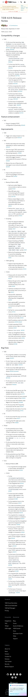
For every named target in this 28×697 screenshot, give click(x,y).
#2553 (21, 318)
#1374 (10, 206)
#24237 (20, 137)
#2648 (13, 538)
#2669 (20, 322)
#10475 (8, 147)
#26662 (14, 384)
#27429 (20, 91)
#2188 (15, 344)
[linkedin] (14, 674)
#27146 (18, 76)
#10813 (23, 398)
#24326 (12, 49)
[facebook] (17, 674)
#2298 (18, 592)
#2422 (22, 483)
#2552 (18, 524)
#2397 (10, 278)
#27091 (21, 113)
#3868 (16, 422)
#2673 (14, 552)
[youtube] (15, 677)
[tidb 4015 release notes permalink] (9, 21)
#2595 (16, 322)
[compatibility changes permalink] (21, 35)
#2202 (15, 546)
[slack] (20, 674)
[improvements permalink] (14, 129)
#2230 (21, 512)
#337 (14, 229)
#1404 (24, 269)
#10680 (21, 402)
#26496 (10, 68)
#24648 (16, 371)
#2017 (20, 503)
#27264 (8, 378)
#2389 (17, 571)
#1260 (10, 586)
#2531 (10, 307)
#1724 (13, 312)
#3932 (15, 176)
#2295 (10, 300)
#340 (9, 257)
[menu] (3, 2)
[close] (25, 685)
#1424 (20, 215)
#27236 (15, 83)
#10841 (20, 153)
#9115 (21, 410)
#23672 (12, 358)
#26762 (19, 105)
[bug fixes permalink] (10, 348)
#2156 (23, 338)
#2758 (10, 565)
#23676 (12, 371)
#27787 (13, 196)
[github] (7, 674)
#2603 (10, 579)
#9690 (22, 406)
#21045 (8, 47)
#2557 (22, 518)
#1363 (13, 189)
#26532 (10, 62)
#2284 (13, 286)
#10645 (23, 125)
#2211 (12, 292)
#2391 (10, 491)
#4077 (18, 418)
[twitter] (10, 674)
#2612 (22, 532)
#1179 (23, 394)
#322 (22, 238)
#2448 (8, 167)
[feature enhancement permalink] (21, 117)
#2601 (15, 328)
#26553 (20, 365)
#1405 (21, 470)
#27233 (15, 99)
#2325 (22, 330)
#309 (25, 250)
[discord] (12, 677)
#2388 (16, 499)
